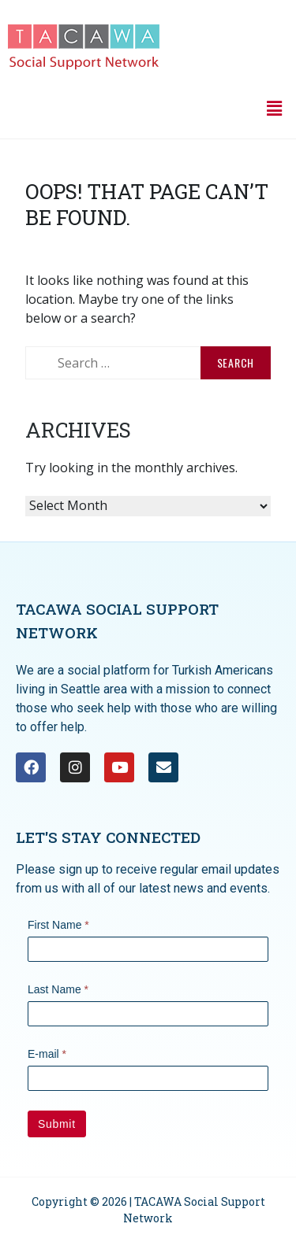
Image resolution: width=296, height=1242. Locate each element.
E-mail (47, 1054)
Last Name (58, 989)
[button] (274, 108)
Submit (57, 1124)
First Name (58, 925)
